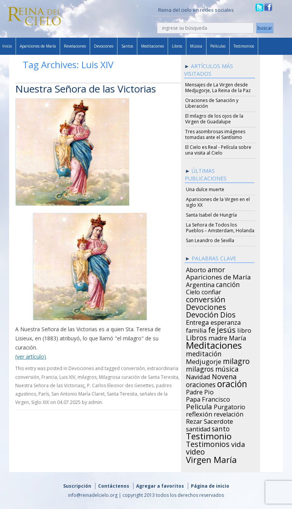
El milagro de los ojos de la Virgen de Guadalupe (214, 119)
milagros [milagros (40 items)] (200, 368)
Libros (177, 46)
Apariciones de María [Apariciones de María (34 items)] (218, 276)
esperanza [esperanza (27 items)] (226, 321)
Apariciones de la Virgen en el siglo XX (218, 202)
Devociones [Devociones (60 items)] (206, 306)
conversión (133, 368)
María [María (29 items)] (237, 337)
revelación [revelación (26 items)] (228, 413)
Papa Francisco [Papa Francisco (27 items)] (208, 398)
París (43, 394)
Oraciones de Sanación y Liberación (211, 103)
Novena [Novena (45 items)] (224, 375)
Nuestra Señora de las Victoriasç (50, 385)
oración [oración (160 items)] (232, 383)
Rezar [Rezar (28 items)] (194, 420)
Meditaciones (152, 46)
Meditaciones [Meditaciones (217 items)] (214, 344)
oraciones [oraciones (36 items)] (201, 383)
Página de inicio (210, 486)
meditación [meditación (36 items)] (204, 352)
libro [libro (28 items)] (244, 329)
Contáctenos (113, 486)
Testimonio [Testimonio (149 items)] (209, 435)
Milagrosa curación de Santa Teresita (138, 377)
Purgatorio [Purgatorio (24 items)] (229, 406)
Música (196, 46)
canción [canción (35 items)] (228, 283)
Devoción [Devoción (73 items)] (202, 314)
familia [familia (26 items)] (196, 329)
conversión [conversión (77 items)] (205, 298)
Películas (217, 46)
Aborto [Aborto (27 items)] (196, 269)
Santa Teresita (122, 394)
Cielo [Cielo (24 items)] (193, 291)
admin (95, 402)
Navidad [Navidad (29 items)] (198, 376)
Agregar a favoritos (160, 486)
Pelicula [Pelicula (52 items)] (199, 405)
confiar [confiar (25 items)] (211, 291)
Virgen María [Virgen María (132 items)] (211, 458)
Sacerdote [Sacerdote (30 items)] (218, 420)
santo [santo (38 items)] (221, 427)
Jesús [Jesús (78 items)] (226, 329)
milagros (87, 377)
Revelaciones (75, 46)
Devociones (103, 46)
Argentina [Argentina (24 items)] (200, 284)
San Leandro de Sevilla (210, 240)
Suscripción (77, 486)
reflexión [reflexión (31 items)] (199, 413)
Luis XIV (67, 377)
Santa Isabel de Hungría (211, 215)
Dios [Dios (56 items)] (227, 314)
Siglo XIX (40, 402)
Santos (127, 46)
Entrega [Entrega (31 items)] (197, 321)
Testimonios (243, 46)
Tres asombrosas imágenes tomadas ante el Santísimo (215, 134)
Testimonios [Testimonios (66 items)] (208, 443)
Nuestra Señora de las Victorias (85, 89)
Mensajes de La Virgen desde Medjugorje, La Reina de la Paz (218, 87)
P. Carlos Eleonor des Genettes (120, 385)
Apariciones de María (38, 46)
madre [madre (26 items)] (217, 337)
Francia (49, 377)
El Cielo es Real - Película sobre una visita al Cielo (218, 150)
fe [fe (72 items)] (211, 329)
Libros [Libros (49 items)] (196, 336)
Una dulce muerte (205, 189)
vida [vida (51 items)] (238, 443)
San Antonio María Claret (78, 394)
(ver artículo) (30, 356)
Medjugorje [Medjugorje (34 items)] (203, 360)
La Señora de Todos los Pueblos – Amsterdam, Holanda (220, 228)
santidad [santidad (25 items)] (198, 428)
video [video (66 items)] (195, 451)
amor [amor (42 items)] (216, 268)
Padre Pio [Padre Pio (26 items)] (200, 391)
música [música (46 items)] (226, 368)
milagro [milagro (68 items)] (236, 360)
